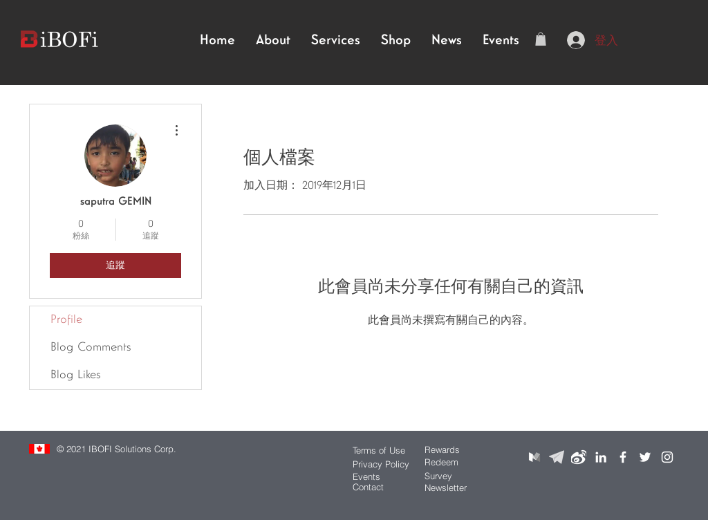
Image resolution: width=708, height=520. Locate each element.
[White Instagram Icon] (667, 457)
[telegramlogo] (556, 457)
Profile (66, 320)
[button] (540, 39)
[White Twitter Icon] (645, 457)
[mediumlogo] (534, 457)
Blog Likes (75, 375)
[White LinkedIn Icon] (600, 457)
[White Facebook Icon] (623, 457)
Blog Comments (90, 347)
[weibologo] (578, 457)
